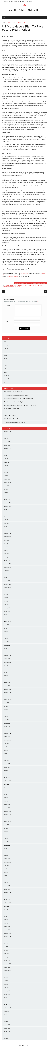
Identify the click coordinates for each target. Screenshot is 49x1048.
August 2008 (6, 974)
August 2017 (6, 624)
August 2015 (6, 702)
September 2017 (7, 621)
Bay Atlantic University (13, 276)
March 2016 (6, 679)
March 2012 (6, 841)
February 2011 (7, 885)
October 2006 (7, 1031)
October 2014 (7, 736)
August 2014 (6, 743)
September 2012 (7, 821)
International (28, 283)
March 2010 (6, 923)
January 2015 (7, 726)
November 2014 (7, 733)
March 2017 (6, 641)
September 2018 (7, 587)
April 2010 (6, 919)
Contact (16, 1)
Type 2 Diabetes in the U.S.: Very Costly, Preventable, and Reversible (20, 405)
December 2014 (7, 730)
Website (8, 325)
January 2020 (7, 560)
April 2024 (6, 458)
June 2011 (6, 872)
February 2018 (7, 608)
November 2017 (7, 614)
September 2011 (7, 862)
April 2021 (6, 519)
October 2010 (7, 899)
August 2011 (6, 865)
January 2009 (7, 960)
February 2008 (7, 991)
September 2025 (7, 435)
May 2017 (6, 635)
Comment (10, 305)
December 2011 (7, 852)
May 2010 (6, 916)
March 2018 (6, 604)
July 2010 (6, 909)
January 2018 (7, 611)
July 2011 (6, 868)
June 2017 (6, 631)
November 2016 (7, 655)
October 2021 (7, 509)
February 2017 (7, 645)
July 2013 (6, 787)
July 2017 (6, 628)
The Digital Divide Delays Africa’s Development (14, 422)
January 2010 (7, 930)
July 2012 (6, 828)
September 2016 (7, 662)
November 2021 (7, 506)
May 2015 (6, 713)
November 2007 (7, 1001)
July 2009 (6, 943)
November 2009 (7, 936)
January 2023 (7, 479)
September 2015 (7, 699)
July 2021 (6, 516)
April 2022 (6, 496)
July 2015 (6, 706)
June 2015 (6, 709)
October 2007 (7, 1004)
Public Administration (30, 285)
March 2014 (6, 760)
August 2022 (6, 485)
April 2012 (6, 838)
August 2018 (6, 591)
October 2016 (7, 658)
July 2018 (6, 594)
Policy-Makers (20, 285)
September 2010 (7, 902)
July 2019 (6, 574)
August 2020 (6, 540)
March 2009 (6, 953)
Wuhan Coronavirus (15, 286)
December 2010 (7, 892)
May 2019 (6, 577)
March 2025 (6, 438)
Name (8, 318)
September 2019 (7, 567)
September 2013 (7, 780)
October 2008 (7, 967)
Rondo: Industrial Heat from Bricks (11, 408)
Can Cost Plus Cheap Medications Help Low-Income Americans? (18, 398)
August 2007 (6, 1011)
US (45, 283)
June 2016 (6, 669)
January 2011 (7, 889)
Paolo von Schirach (21, 22)
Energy (5, 351)
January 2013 (7, 807)
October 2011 (7, 858)
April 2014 (6, 757)
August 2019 (6, 570)
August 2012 (6, 824)
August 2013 (6, 784)
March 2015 (6, 719)
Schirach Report (24, 9)
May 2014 (6, 753)
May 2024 (6, 455)
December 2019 (7, 563)
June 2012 (6, 831)
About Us (11, 1)
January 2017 (7, 648)
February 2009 (7, 957)
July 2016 (6, 665)
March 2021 (6, 523)
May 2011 (6, 875)
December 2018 (7, 584)
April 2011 (6, 879)
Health (22, 283)
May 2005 (6, 1038)
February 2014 (7, 763)
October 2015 (7, 696)
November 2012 (7, 814)
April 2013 (6, 797)
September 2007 (7, 1007)
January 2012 (7, 848)
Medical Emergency (11, 285)
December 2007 (7, 997)
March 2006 (6, 1035)
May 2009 (6, 950)
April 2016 (6, 675)
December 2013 (7, 770)
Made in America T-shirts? (10, 415)
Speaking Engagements (26, 1)
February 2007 (7, 1024)
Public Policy (36, 283)
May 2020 (6, 546)
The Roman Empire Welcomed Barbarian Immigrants (16, 395)
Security (42, 283)
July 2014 (6, 746)
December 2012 (7, 811)
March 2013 (6, 801)
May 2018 (6, 601)
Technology (6, 375)
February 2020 (7, 557)
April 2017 (6, 638)
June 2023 (6, 472)
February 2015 (7, 723)
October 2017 (7, 618)
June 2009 (6, 946)
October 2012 (7, 818)
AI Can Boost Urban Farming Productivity (13, 418)
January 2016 (7, 685)
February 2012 (7, 845)
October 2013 (7, 777)
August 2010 (6, 906)
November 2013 (7, 774)
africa (5, 341)
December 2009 (7, 933)
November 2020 (7, 533)
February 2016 (7, 682)
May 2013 (6, 794)
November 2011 (7, 855)
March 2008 (6, 987)
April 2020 (6, 550)
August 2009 (6, 940)
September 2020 (7, 536)
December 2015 (7, 689)
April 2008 (6, 984)
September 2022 (7, 482)
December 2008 (7, 963)
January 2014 (7, 767)
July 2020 (6, 543)
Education (6, 348)
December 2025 (7, 431)
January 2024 (7, 462)
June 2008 (6, 977)
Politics (5, 365)
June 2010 (6, 913)
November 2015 (7, 692)
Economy (17, 283)
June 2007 (6, 1018)
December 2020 (7, 530)
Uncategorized (7, 379)
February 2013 (7, 804)
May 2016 (6, 672)
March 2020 (6, 553)
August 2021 (6, 513)
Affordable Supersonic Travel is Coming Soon (14, 402)
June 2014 (6, 750)
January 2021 (7, 526)
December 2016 (7, 652)
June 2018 (6, 597)
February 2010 (7, 926)
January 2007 (7, 1028)
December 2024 (7, 448)
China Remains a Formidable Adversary (13, 391)
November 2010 (7, 896)
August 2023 (6, 465)
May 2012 (6, 835)
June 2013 (6, 791)
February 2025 (7, 441)
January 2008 (7, 994)
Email (8, 321)
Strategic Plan (6, 286)
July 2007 (6, 1014)
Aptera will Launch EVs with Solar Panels (13, 412)
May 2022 (6, 492)
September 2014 (7, 740)
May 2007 (6, 1021)
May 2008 (6, 980)
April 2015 (6, 716)
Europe (5, 355)
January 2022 (7, 499)
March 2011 (6, 882)
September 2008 (7, 970)
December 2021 (7, 502)
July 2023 (6, 469)
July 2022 (6, 489)
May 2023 (6, 475)
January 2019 (7, 580)
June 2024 (6, 452)
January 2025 (7, 445)
